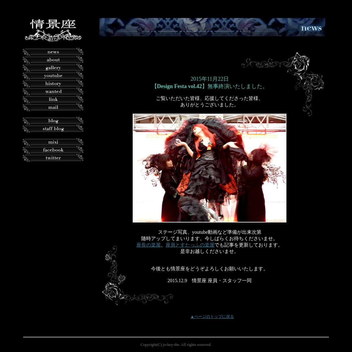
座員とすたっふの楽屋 (190, 244)
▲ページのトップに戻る (212, 316)
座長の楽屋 (148, 244)
